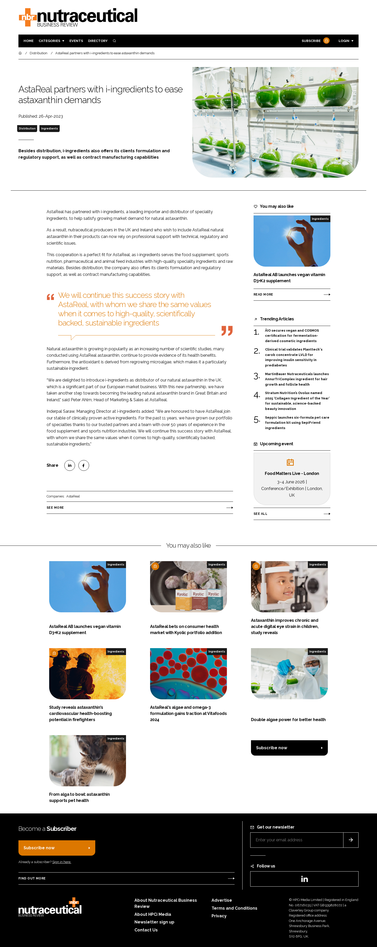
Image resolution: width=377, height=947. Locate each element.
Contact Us (146, 930)
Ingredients (49, 128)
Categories (49, 41)
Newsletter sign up (154, 922)
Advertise (222, 900)
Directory (98, 41)
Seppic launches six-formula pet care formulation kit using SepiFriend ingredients (297, 423)
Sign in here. (61, 862)
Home (29, 41)
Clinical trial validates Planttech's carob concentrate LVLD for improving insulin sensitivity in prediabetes (293, 357)
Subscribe (315, 41)
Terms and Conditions (234, 908)
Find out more (32, 878)
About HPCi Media (152, 914)
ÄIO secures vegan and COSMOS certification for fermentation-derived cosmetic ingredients (292, 336)
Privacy (219, 915)
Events (76, 41)
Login (344, 41)
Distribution (27, 128)
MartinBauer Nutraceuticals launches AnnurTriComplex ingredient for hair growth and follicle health (297, 379)
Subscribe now (271, 747)
